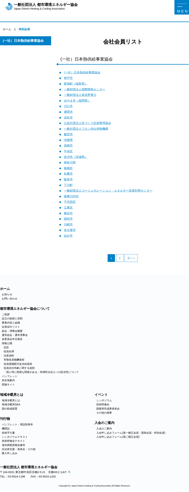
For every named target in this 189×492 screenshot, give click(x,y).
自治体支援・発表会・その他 (18, 449)
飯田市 (68, 134)
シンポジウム (104, 400)
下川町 (68, 185)
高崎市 (68, 145)
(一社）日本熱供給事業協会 (82, 72)
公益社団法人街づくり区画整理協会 (87, 123)
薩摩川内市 (71, 196)
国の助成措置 (9, 408)
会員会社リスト (11, 326)
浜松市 (68, 117)
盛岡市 (68, 111)
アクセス (71, 472)
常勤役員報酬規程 (14, 359)
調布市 (68, 218)
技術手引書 (8, 432)
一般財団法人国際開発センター (84, 89)
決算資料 (9, 355)
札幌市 (68, 173)
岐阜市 (68, 179)
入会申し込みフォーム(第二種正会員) (117, 436)
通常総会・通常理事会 (15, 335)
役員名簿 (9, 351)
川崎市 (68, 224)
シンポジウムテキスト (15, 436)
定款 (6, 347)
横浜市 (68, 213)
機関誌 (6, 428)
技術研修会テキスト (13, 440)
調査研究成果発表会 (108, 408)
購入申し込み (9, 453)
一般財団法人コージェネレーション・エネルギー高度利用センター (108, 190)
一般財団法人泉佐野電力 (80, 94)
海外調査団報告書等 (13, 445)
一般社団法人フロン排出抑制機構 (86, 128)
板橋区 (68, 168)
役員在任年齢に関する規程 (19, 367)
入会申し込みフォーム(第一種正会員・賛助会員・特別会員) (130, 432)
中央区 (68, 151)
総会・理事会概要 (12, 330)
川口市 (68, 106)
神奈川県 (70, 162)
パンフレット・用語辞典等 (17, 424)
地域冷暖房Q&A (11, 404)
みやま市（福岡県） (77, 100)
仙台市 (68, 235)
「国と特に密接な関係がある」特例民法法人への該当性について (41, 372)
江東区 (68, 207)
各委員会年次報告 (12, 339)
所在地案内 (8, 380)
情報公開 (7, 343)
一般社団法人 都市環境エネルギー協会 (46, 6)
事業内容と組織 (11, 322)
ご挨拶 (6, 314)
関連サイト (8, 384)
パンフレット (9, 376)
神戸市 (68, 78)
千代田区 (70, 201)
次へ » (131, 258)
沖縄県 (68, 140)
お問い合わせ (9, 298)
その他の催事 (104, 412)
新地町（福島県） (75, 83)
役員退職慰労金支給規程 (18, 363)
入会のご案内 (104, 428)
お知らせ (7, 294)
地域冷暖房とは (11, 400)
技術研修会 (102, 404)
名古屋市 (70, 230)
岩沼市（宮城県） (75, 156)
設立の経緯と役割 (12, 318)
